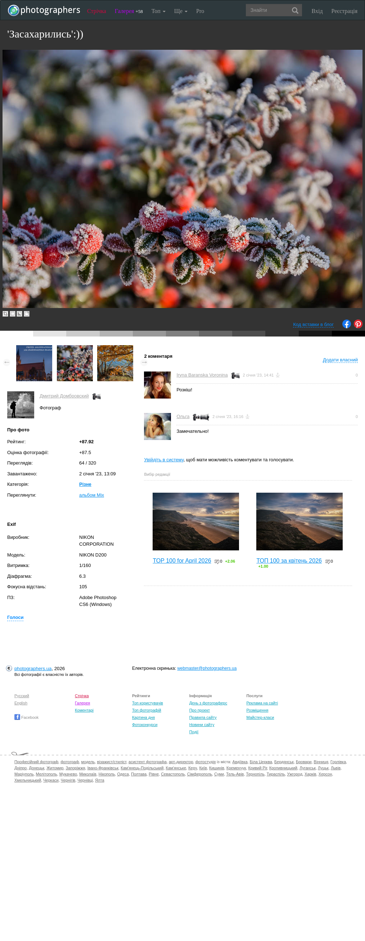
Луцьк (323, 768)
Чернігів (68, 780)
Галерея (129, 11)
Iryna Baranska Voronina (201, 375)
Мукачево (68, 774)
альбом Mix (91, 495)
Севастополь (173, 774)
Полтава (139, 774)
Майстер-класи (260, 717)
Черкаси (50, 780)
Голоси (15, 617)
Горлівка (338, 762)
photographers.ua (32, 668)
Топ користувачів (147, 703)
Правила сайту (203, 717)
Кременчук (236, 768)
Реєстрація (344, 11)
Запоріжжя (75, 768)
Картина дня (143, 717)
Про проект (199, 710)
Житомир (54, 768)
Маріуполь (23, 774)
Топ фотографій (146, 710)
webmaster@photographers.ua (206, 668)
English (20, 703)
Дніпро (20, 768)
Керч (192, 768)
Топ (159, 11)
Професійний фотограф (36, 762)
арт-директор (181, 762)
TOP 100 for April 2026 (182, 561)
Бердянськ (284, 762)
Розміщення (257, 710)
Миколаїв (87, 774)
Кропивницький (283, 768)
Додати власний (340, 359)
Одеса (123, 774)
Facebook (26, 717)
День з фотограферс (208, 703)
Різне (85, 484)
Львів (336, 768)
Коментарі (84, 710)
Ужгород (294, 774)
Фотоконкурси (144, 724)
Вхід (317, 11)
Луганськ (307, 768)
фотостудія (205, 762)
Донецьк (36, 768)
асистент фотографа (148, 762)
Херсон (325, 774)
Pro (200, 11)
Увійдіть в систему (164, 459)
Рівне (154, 774)
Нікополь (107, 774)
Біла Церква (261, 762)
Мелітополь (46, 774)
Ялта (99, 780)
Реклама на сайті (262, 703)
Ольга (182, 416)
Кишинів (216, 768)
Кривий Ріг (257, 768)
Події (194, 732)
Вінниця (321, 762)
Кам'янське (176, 768)
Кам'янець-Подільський (142, 768)
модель (88, 762)
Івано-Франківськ (102, 768)
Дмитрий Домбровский (64, 396)
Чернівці (85, 780)
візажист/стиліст (111, 762)
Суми (219, 774)
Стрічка (96, 11)
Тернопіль (255, 774)
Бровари (304, 762)
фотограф (69, 762)
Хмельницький (27, 780)
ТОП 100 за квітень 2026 (289, 561)
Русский (21, 696)
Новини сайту (202, 724)
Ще (181, 11)
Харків (310, 774)
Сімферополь (199, 774)
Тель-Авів (235, 774)
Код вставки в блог (313, 324)
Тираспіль (276, 774)
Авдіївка (240, 762)
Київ (203, 768)
